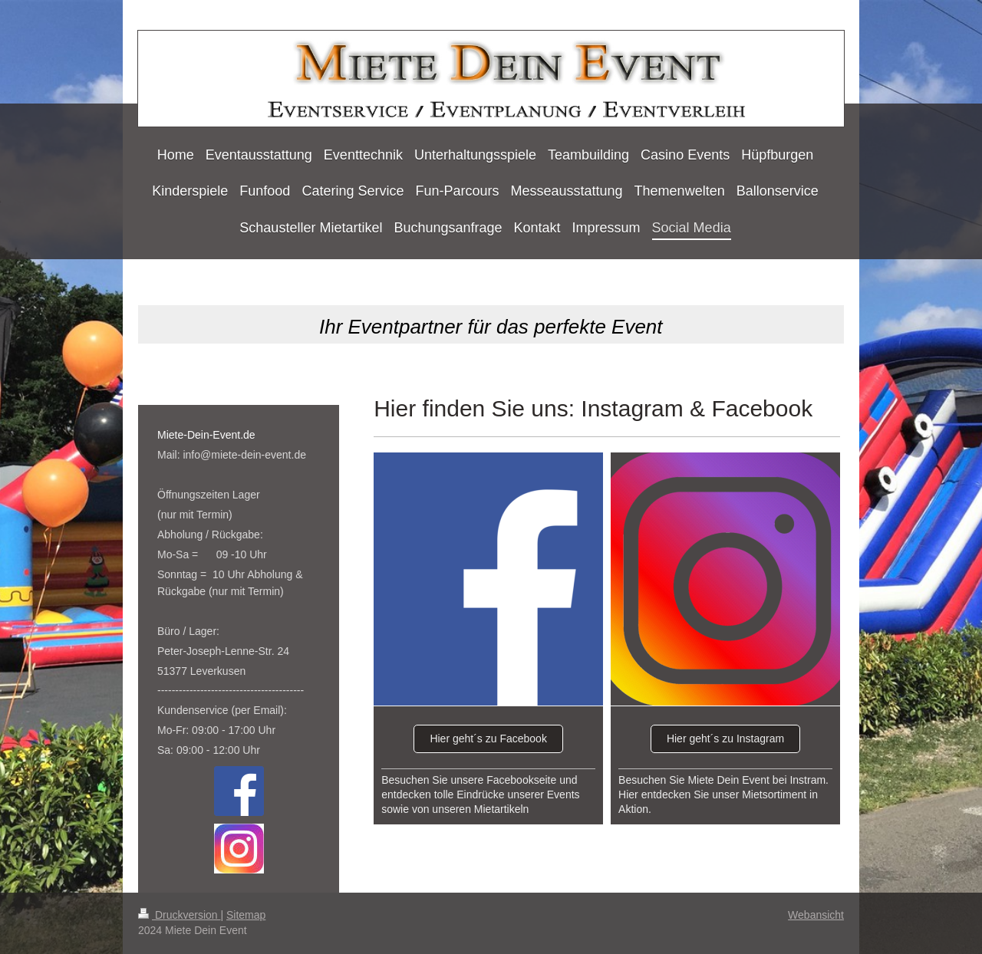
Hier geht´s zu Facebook (488, 738)
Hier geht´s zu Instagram (725, 738)
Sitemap (245, 915)
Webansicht (816, 915)
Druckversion (179, 915)
